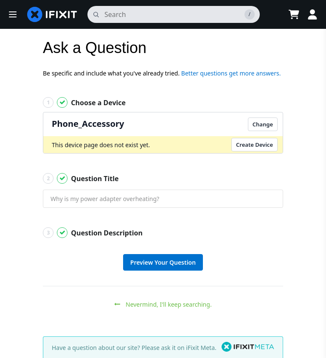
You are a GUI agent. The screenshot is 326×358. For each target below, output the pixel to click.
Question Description (93, 232)
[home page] (52, 14)
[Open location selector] (272, 14)
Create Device (254, 144)
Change (263, 124)
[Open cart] (293, 14)
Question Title (81, 178)
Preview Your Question (163, 262)
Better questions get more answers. (231, 73)
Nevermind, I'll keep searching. (162, 304)
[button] (12, 14)
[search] (173, 14)
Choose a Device (84, 102)
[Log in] (312, 14)
